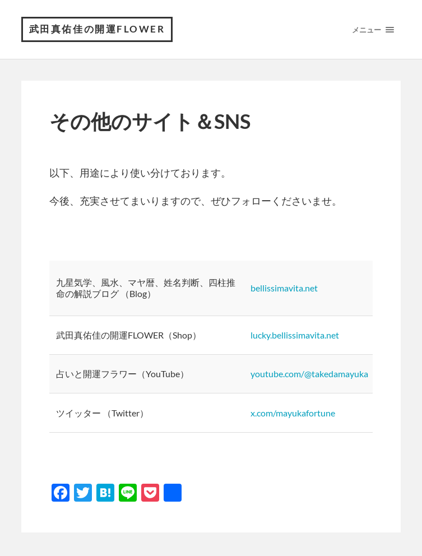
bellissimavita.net (284, 290)
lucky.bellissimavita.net (295, 337)
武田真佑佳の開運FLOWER (100, 30)
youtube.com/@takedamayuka (309, 376)
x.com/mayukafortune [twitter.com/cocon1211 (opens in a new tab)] (293, 415)
